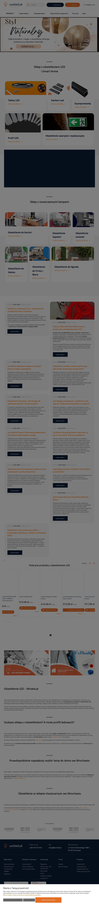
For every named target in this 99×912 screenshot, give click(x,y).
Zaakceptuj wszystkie (48, 900)
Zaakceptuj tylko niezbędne (12, 900)
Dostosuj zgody (29, 900)
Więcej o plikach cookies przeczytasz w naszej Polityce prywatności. (22, 895)
